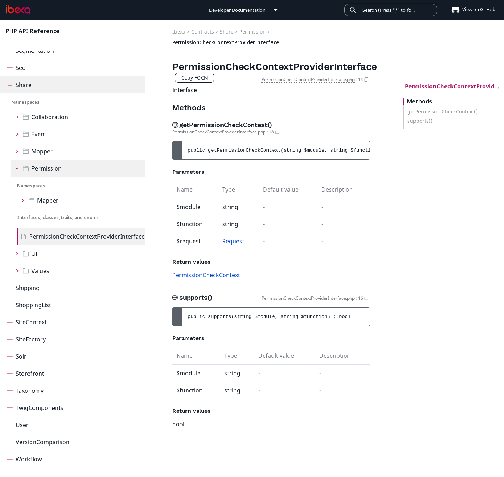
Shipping (28, 288)
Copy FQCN (194, 77)
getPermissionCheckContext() (442, 111)
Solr (21, 356)
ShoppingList (33, 305)
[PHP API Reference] (18, 9)
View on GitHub (471, 9)
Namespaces (25, 102)
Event (38, 134)
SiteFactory (31, 339)
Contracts (202, 31)
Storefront (30, 373)
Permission (46, 168)
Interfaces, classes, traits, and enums (58, 217)
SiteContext (31, 322)
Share (23, 85)
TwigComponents (39, 408)
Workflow (29, 459)
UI (34, 254)
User (22, 425)
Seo (21, 68)
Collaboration (49, 117)
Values (40, 271)
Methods (419, 101)
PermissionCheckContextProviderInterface (87, 236)
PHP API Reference (33, 31)
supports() (419, 121)
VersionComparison (43, 442)
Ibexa (178, 31)
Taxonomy (30, 391)
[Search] (390, 10)
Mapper (42, 151)
